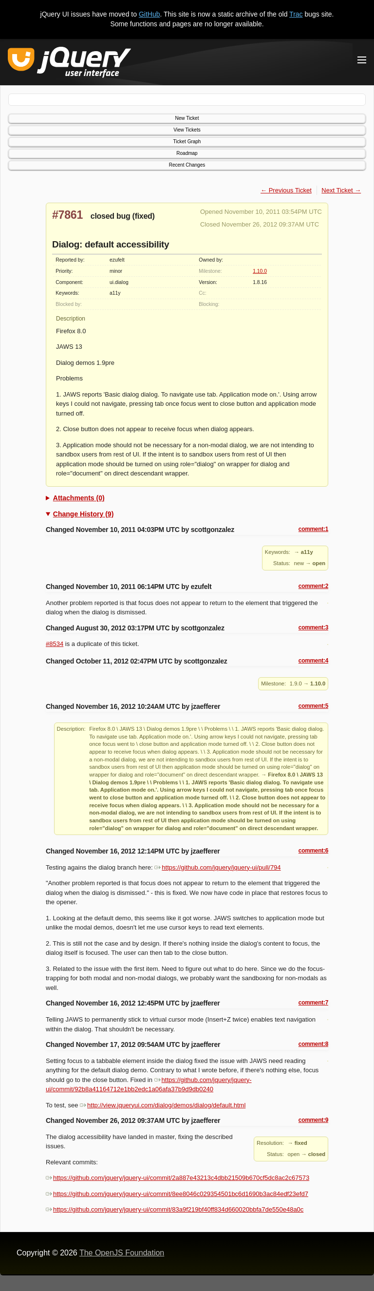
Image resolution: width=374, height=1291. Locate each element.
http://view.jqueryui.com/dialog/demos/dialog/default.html (162, 1105)
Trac (295, 14)
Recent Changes (187, 165)
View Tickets (186, 130)
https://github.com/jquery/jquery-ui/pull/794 (217, 867)
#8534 (54, 643)
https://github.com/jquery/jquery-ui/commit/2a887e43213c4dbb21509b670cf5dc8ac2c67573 (177, 1177)
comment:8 (313, 1044)
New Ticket (187, 118)
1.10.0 (260, 271)
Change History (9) (83, 514)
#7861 (67, 215)
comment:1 (313, 529)
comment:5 (313, 705)
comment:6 (313, 850)
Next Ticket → (341, 190)
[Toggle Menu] (361, 60)
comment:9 (313, 1120)
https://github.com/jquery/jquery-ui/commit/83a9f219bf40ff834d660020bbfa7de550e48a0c (174, 1209)
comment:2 (313, 586)
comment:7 (313, 1002)
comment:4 (313, 660)
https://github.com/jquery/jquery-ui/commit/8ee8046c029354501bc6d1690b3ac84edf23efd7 (177, 1193)
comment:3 (313, 627)
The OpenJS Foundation (121, 1253)
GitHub (149, 14)
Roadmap (186, 153)
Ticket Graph (187, 141)
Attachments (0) (79, 498)
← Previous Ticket (286, 190)
